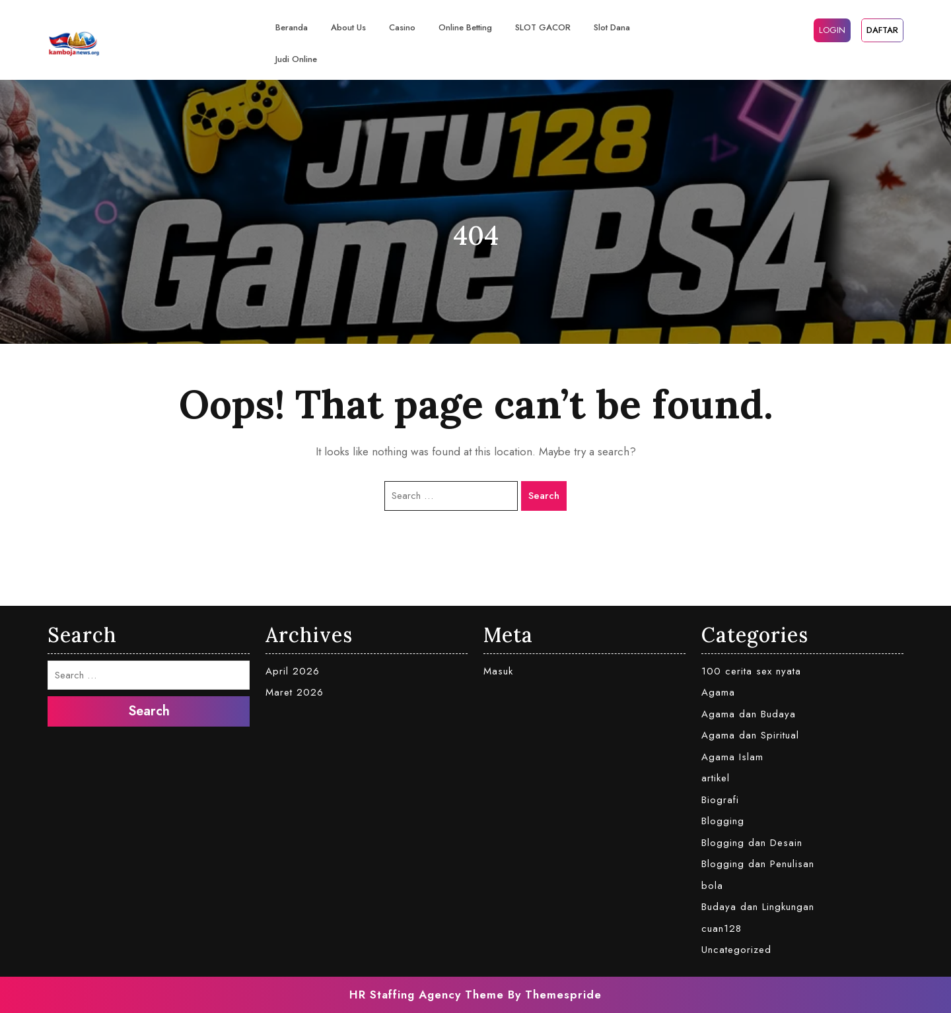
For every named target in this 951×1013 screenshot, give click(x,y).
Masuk (498, 671)
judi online (296, 59)
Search (543, 495)
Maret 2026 (294, 692)
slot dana (612, 27)
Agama (718, 692)
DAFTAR (882, 30)
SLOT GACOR (543, 27)
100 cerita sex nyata (751, 671)
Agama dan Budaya (748, 714)
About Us (348, 27)
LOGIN (832, 30)
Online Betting (465, 27)
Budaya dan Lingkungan (757, 906)
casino (402, 27)
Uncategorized (736, 949)
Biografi (720, 800)
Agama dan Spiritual (750, 735)
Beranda (291, 27)
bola (712, 885)
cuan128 (721, 928)
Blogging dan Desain (751, 842)
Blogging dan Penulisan (757, 864)
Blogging (722, 821)
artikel (715, 778)
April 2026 (292, 671)
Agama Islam (732, 757)
